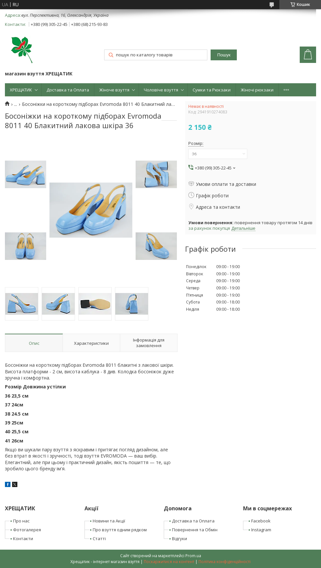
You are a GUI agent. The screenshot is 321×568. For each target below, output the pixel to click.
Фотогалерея (27, 530)
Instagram (261, 530)
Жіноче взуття (114, 90)
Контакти (23, 538)
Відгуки (179, 538)
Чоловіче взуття (161, 90)
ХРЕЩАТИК (21, 90)
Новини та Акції (109, 521)
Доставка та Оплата (68, 90)
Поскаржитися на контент (169, 561)
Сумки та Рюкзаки (212, 90)
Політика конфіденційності (224, 561)
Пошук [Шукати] (223, 54)
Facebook (261, 521)
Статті (99, 538)
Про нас (21, 521)
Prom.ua (193, 555)
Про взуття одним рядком (120, 530)
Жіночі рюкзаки (257, 90)
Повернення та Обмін (194, 530)
